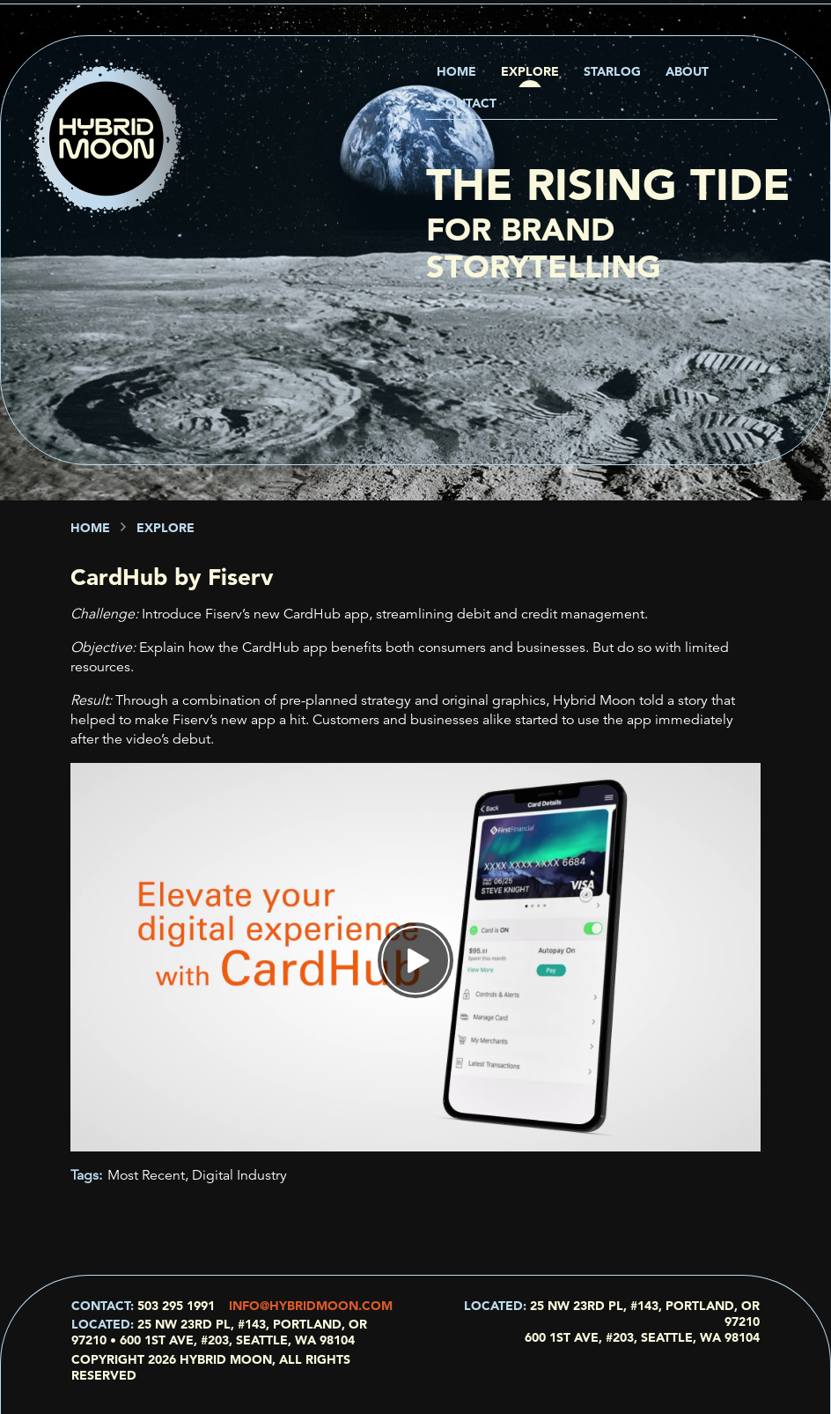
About (687, 71)
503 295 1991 (176, 1306)
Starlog (612, 71)
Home (456, 71)
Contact (466, 103)
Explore (530, 71)
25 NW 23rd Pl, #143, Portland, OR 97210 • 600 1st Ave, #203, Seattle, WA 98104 (219, 1332)
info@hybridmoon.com (311, 1306)
